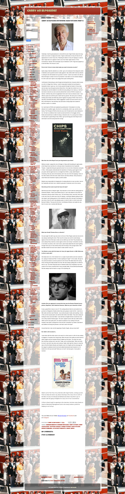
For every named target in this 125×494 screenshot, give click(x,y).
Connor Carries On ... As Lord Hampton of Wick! (33, 258)
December (32, 53)
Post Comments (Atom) (57, 480)
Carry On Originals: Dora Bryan (33, 154)
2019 (29, 49)
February (32, 316)
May (30, 74)
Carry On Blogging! (42, 11)
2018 (29, 51)
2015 (29, 327)
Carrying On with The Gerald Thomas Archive (33, 211)
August (31, 67)
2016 (29, 325)
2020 (29, 47)
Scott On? (32, 199)
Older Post (79, 477)
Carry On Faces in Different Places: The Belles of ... (33, 234)
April (31, 77)
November (32, 57)
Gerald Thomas (66, 426)
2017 (29, 322)
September (33, 63)
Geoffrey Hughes (55, 426)
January (32, 319)
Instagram (46, 417)
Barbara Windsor (51, 424)
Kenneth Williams (47, 428)
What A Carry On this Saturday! (33, 117)
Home (62, 477)
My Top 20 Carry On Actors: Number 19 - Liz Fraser (33, 292)
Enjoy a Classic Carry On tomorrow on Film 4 (33, 123)
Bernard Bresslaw (63, 424)
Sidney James (70, 428)
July (30, 69)
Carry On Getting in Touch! (33, 195)
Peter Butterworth (59, 428)
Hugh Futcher (75, 426)
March (31, 79)
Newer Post (46, 477)
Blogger (73, 487)
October (32, 61)
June (31, 72)
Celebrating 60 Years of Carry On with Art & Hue (33, 204)
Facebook (71, 415)
